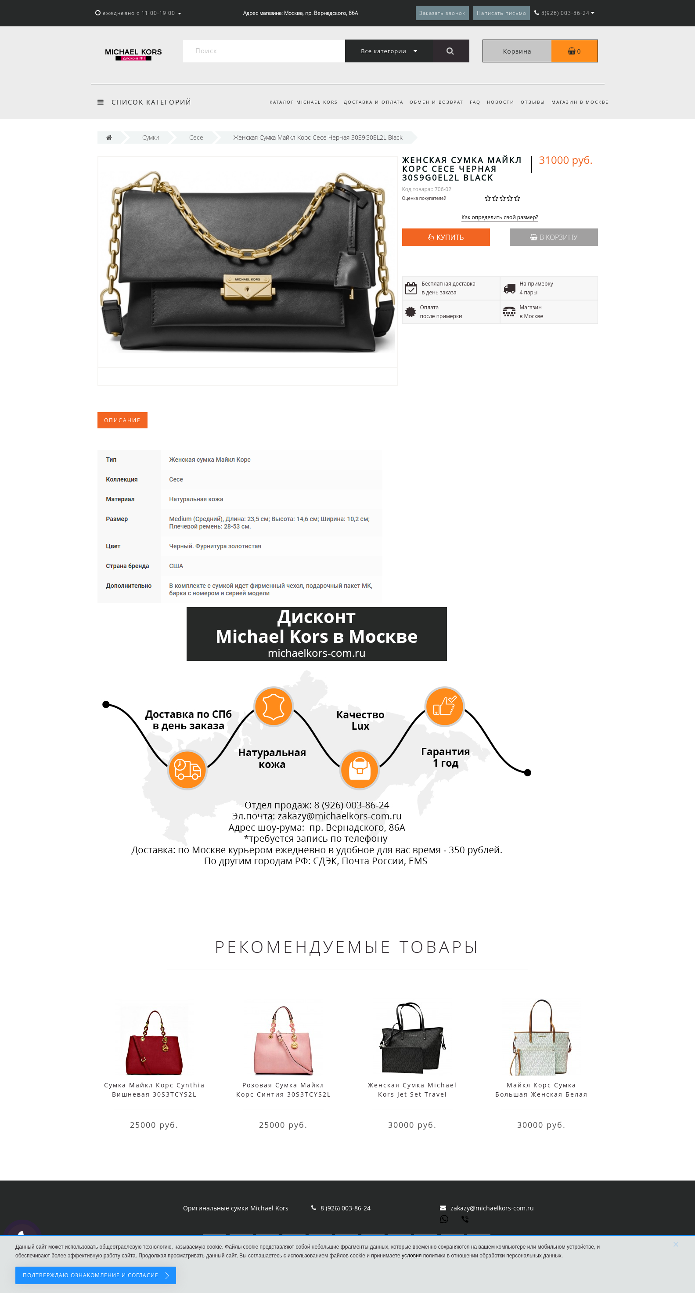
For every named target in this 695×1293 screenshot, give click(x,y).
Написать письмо (501, 13)
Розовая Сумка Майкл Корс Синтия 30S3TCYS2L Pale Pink (283, 1094)
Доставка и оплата (366, 102)
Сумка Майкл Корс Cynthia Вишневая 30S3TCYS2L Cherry (154, 1094)
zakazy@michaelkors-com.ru (492, 1208)
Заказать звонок (442, 13)
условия (411, 1256)
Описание (122, 420)
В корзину (553, 237)
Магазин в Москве (580, 102)
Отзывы (531, 102)
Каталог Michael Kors (295, 102)
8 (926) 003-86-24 (345, 1208)
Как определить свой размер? (499, 217)
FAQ (471, 102)
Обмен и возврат (431, 102)
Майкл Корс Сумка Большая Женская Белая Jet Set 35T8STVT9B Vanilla (542, 1094)
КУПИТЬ (450, 237)
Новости (498, 102)
